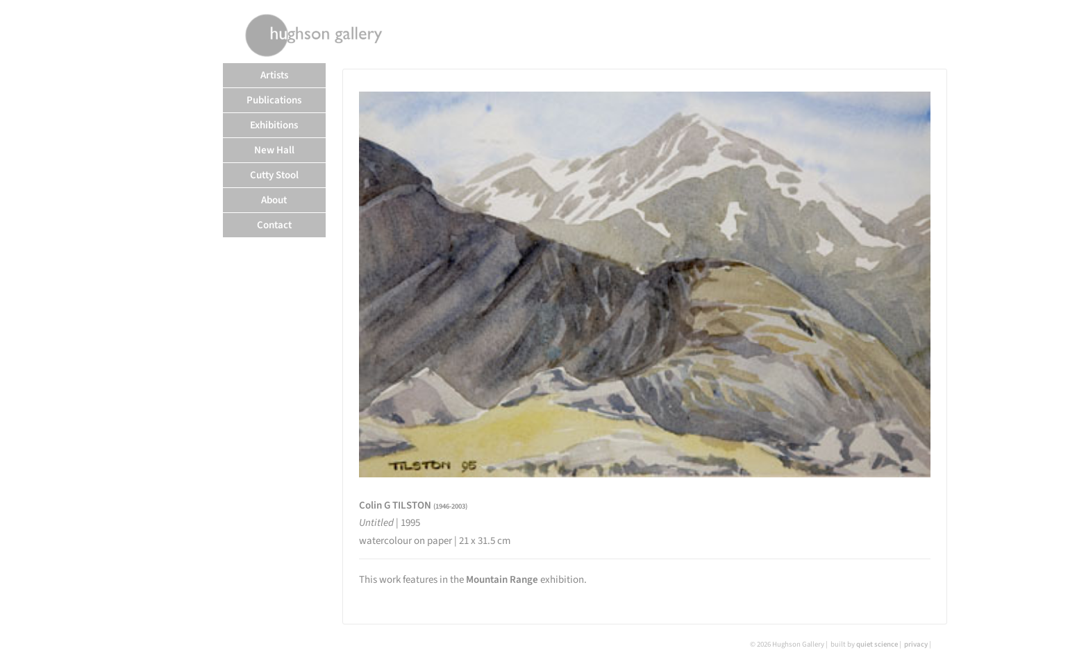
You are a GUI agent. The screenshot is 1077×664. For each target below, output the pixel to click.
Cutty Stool (274, 175)
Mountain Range (502, 579)
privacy (916, 644)
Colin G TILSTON (413, 505)
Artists (274, 75)
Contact (274, 225)
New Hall (274, 150)
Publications (274, 100)
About (274, 200)
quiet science (877, 644)
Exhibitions (274, 125)
